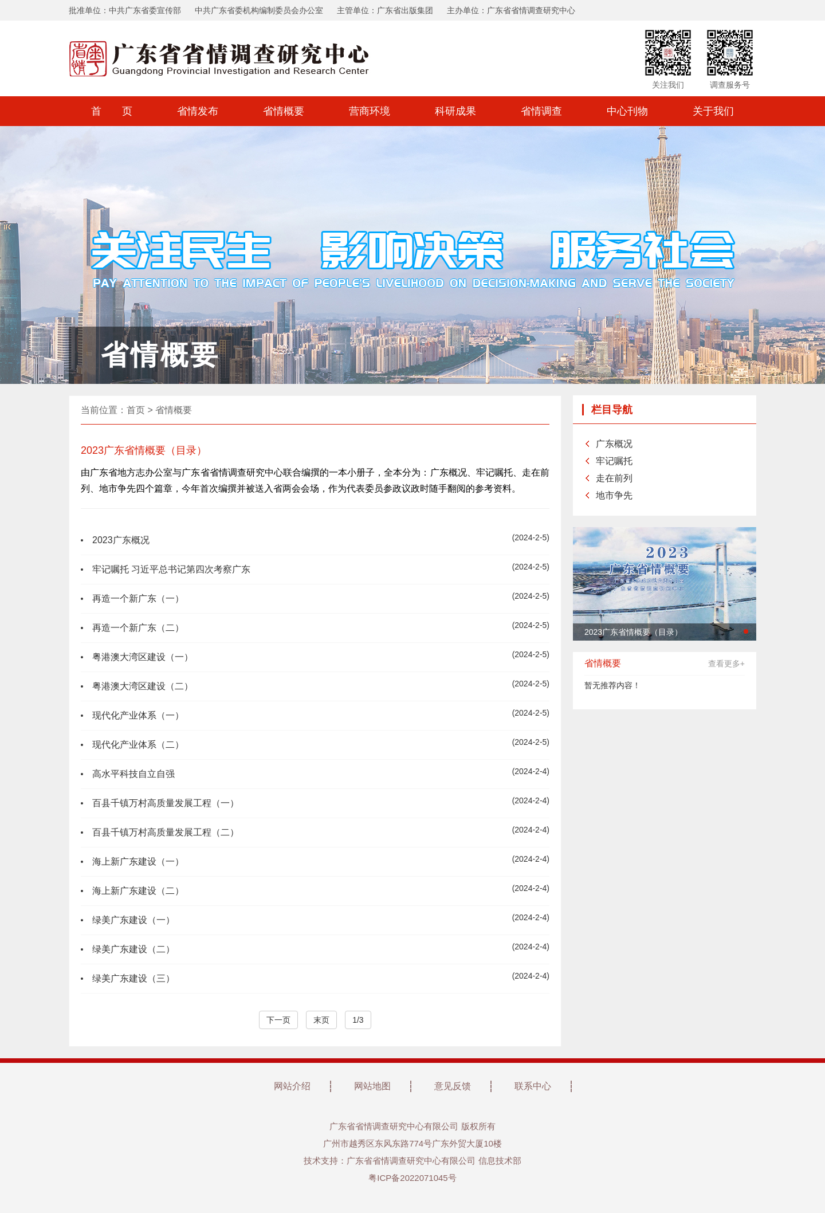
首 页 (111, 111)
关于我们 (713, 111)
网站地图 (372, 1086)
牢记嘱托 (614, 461)
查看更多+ (726, 663)
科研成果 (455, 111)
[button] (746, 631)
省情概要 (283, 111)
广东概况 (614, 444)
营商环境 (369, 111)
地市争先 (614, 495)
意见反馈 (452, 1086)
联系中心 (532, 1086)
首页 (136, 410)
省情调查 (541, 111)
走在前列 (614, 478)
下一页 (278, 1019)
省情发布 (197, 111)
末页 (321, 1019)
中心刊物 (627, 111)
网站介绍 (292, 1086)
